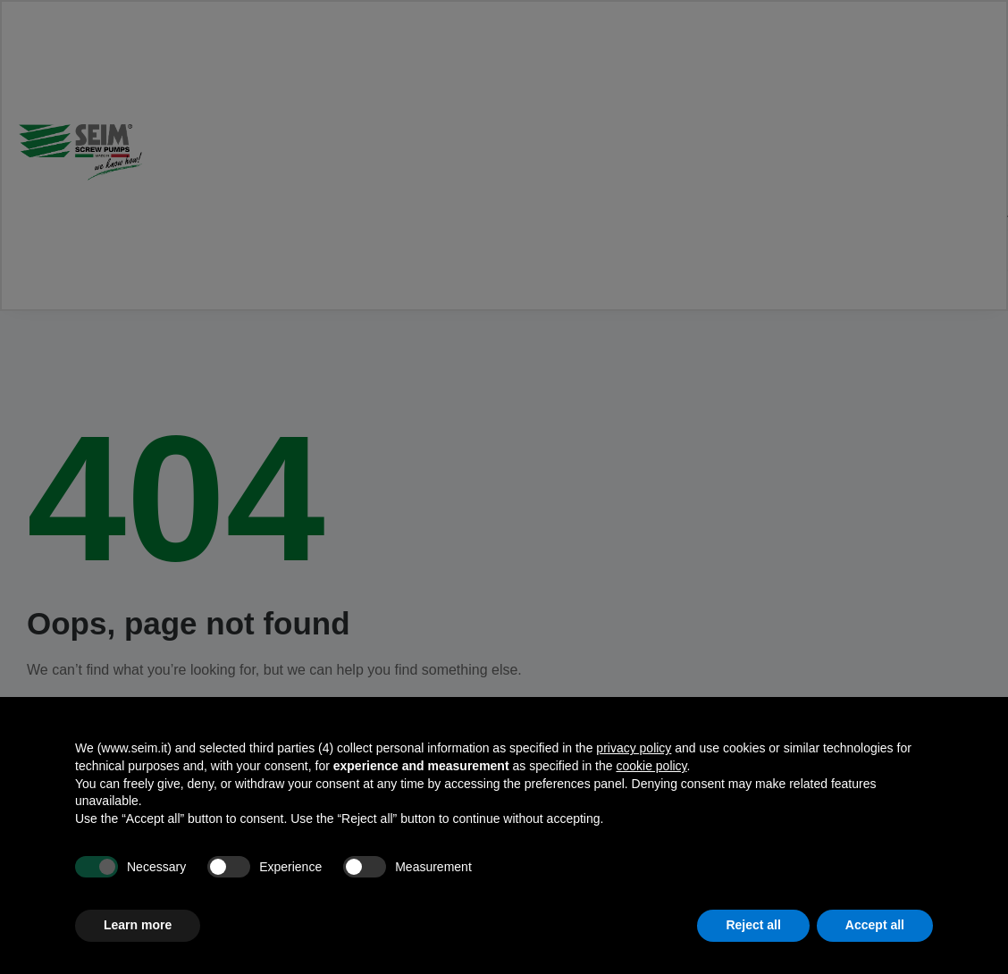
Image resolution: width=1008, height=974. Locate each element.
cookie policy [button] (651, 766)
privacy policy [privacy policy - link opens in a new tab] (633, 748)
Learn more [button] (138, 925)
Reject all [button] (753, 925)
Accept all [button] (874, 925)
